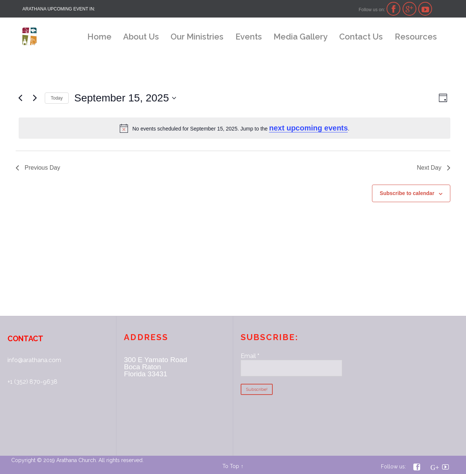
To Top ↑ (232, 466)
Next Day (433, 167)
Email (250, 356)
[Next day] (34, 98)
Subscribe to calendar (407, 193)
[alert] (234, 128)
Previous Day (38, 167)
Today (57, 98)
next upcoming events (308, 128)
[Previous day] (20, 98)
